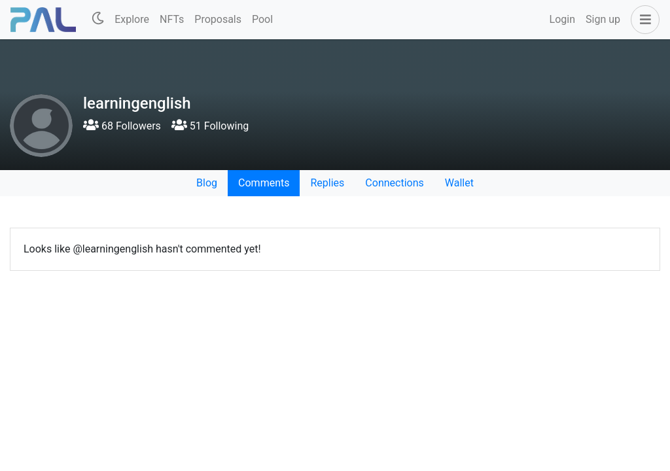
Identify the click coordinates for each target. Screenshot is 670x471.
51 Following (210, 126)
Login (562, 19)
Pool (262, 19)
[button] (643, 19)
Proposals (217, 19)
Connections (394, 183)
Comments (263, 183)
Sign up (603, 19)
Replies (327, 183)
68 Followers (122, 126)
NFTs (172, 19)
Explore (132, 19)
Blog (206, 183)
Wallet (459, 183)
